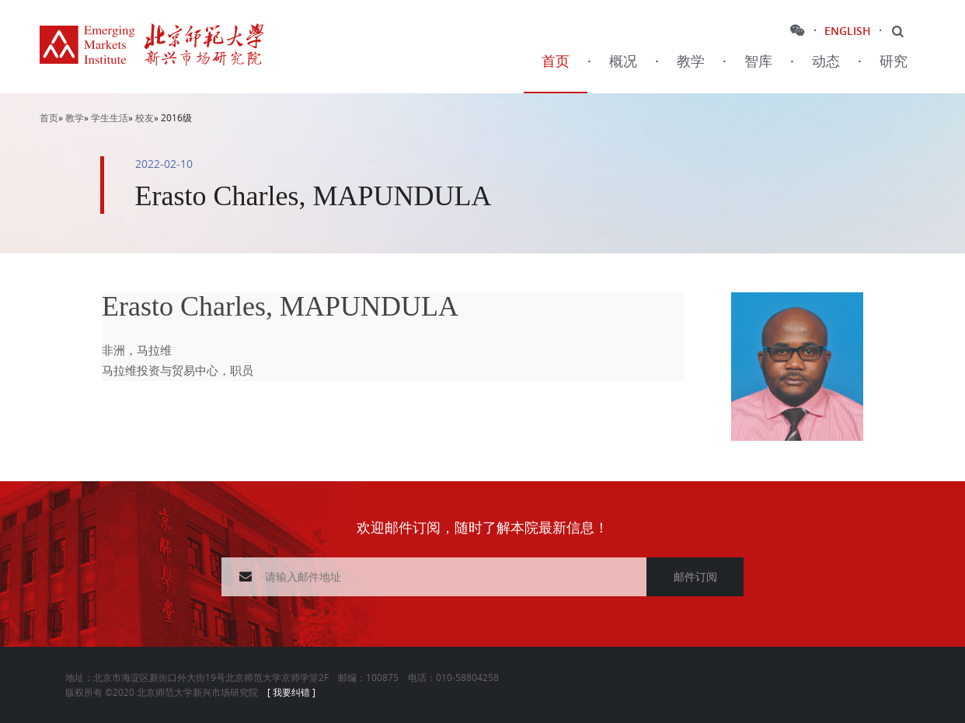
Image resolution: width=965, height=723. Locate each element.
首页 (556, 62)
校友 (144, 117)
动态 (826, 62)
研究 (894, 62)
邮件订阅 (695, 576)
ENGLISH (847, 30)
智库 (758, 62)
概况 (623, 62)
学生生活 (109, 117)
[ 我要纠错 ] (291, 692)
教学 (691, 62)
